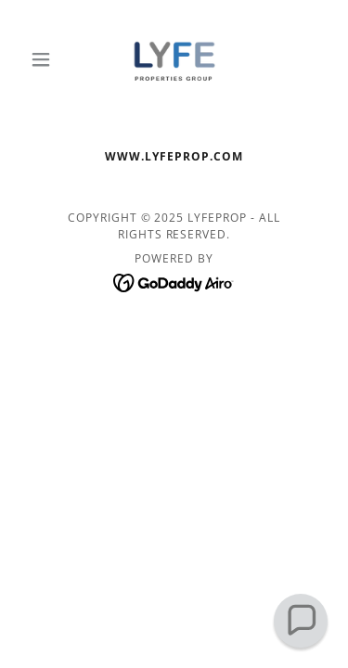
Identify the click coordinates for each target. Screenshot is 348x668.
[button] (45, 59)
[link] (173, 59)
